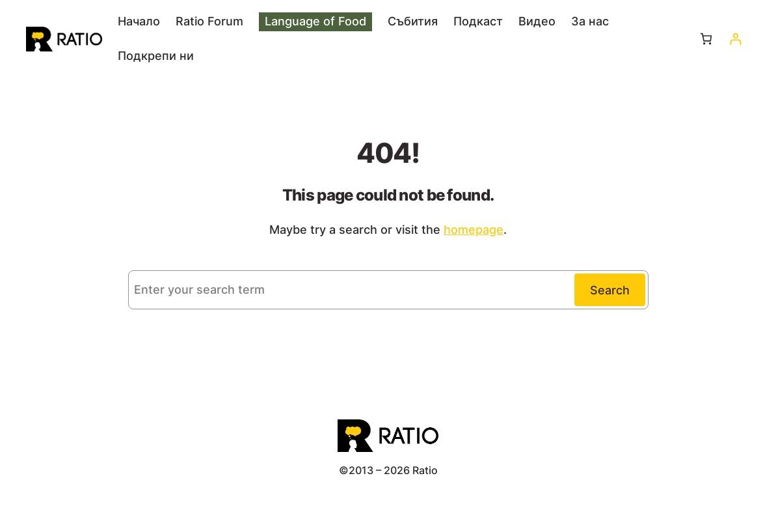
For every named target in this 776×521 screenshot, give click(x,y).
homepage (473, 229)
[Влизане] (735, 38)
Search (610, 290)
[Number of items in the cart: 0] (706, 38)
